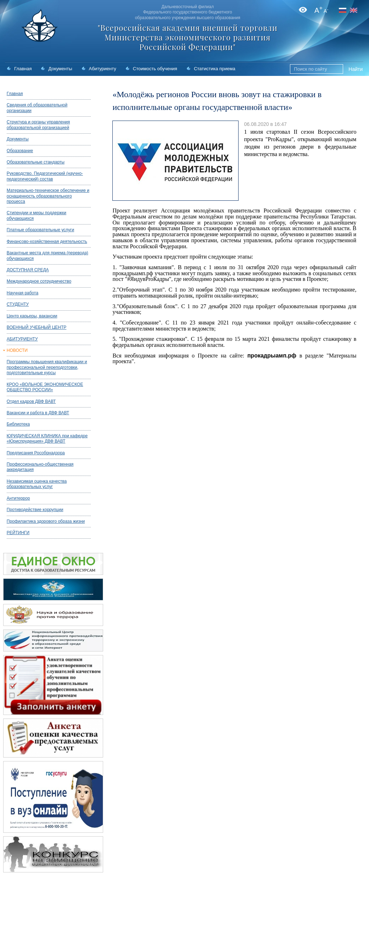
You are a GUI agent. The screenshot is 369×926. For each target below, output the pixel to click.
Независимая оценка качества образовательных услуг (37, 484)
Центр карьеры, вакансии (32, 316)
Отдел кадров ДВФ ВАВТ (31, 401)
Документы (60, 68)
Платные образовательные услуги (40, 229)
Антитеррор (18, 498)
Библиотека (18, 424)
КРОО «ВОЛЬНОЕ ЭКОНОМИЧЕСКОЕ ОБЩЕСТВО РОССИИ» (45, 387)
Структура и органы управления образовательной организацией (38, 125)
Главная (23, 68)
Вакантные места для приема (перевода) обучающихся (47, 255)
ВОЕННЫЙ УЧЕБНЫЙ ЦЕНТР (37, 327)
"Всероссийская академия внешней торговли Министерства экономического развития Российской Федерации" (188, 37)
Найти (355, 69)
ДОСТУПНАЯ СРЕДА (28, 269)
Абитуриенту (102, 68)
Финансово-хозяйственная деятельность (47, 241)
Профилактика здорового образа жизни (46, 521)
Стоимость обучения (155, 68)
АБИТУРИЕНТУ (22, 339)
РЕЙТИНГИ (18, 532)
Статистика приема (214, 68)
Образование (20, 150)
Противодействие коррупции (35, 509)
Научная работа (22, 292)
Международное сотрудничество (39, 281)
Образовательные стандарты (36, 162)
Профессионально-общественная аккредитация (40, 467)
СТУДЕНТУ (18, 304)
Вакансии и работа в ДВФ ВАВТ (38, 412)
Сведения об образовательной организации (37, 107)
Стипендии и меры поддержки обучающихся (36, 215)
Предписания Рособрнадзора (36, 452)
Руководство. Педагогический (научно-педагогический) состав (45, 176)
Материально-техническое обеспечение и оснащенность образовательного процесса (48, 196)
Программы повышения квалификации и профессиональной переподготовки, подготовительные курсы (47, 367)
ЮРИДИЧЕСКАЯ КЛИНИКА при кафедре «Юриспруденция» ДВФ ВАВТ (47, 438)
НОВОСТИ (17, 350)
